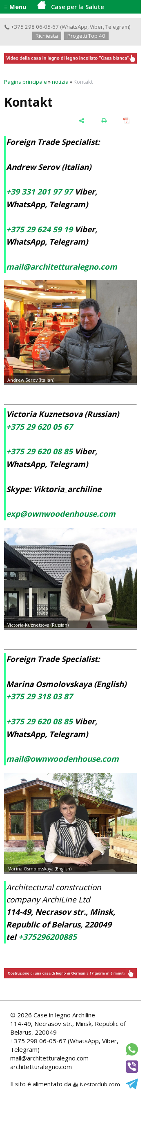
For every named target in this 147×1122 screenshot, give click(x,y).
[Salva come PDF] (126, 120)
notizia (60, 81)
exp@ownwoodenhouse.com (61, 513)
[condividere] (81, 120)
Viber (96, 26)
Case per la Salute (70, 6)
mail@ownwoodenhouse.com (62, 758)
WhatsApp (74, 26)
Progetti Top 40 (86, 35)
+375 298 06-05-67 (31, 26)
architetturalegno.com (41, 1066)
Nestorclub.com (100, 1084)
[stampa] (104, 120)
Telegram (117, 26)
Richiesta (47, 35)
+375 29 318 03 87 (39, 696)
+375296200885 (47, 937)
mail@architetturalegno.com (61, 266)
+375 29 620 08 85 (39, 451)
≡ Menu (15, 6)
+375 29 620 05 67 (39, 426)
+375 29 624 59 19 (39, 229)
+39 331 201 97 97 (39, 191)
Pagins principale (25, 81)
